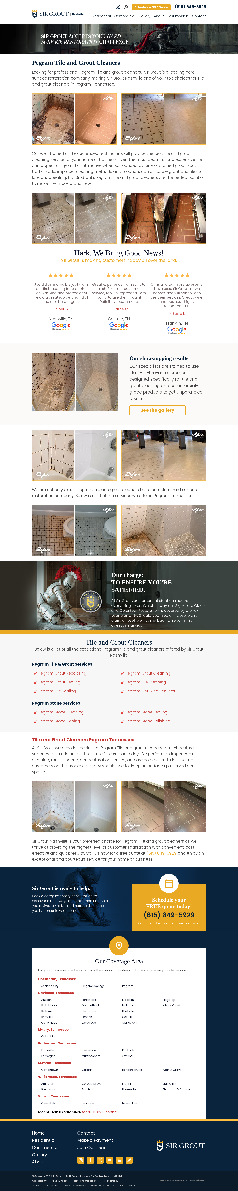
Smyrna (127, 1056)
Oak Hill (127, 1017)
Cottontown (49, 1070)
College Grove (91, 1084)
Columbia (48, 1036)
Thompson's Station (176, 1089)
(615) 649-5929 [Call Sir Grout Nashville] (190, 7)
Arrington (47, 1084)
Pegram (127, 986)
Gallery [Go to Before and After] (144, 16)
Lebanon (88, 1103)
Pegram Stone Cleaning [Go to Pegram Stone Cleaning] (61, 712)
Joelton (87, 1017)
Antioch (46, 1000)
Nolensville (129, 1089)
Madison (128, 1000)
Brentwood (48, 1089)
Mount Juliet (130, 1103)
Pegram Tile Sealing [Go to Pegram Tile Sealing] (57, 691)
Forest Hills (89, 1000)
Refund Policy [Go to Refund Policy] (110, 1180)
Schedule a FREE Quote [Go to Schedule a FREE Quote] (151, 7)
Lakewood (89, 1022)
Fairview (87, 1089)
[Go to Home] (59, 13)
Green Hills (48, 1103)
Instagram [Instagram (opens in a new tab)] (80, 1160)
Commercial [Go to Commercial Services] (124, 16)
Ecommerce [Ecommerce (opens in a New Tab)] (181, 1180)
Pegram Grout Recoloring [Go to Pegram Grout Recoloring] (62, 673)
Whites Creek (171, 1005)
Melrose (127, 1005)
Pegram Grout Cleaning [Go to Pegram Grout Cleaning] (148, 673)
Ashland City (49, 986)
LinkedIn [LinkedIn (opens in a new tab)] (119, 1160)
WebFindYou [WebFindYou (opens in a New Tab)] (199, 1180)
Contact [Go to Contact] (199, 16)
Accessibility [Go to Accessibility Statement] (39, 1180)
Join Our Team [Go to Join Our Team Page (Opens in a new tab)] (92, 1148)
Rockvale (128, 1050)
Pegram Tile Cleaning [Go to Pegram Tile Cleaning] (145, 682)
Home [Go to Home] (38, 1133)
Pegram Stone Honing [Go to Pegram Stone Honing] (59, 721)
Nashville (128, 1011)
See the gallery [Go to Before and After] (157, 410)
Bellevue (46, 1011)
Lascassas (89, 1050)
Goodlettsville (91, 1005)
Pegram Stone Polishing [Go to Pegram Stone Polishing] (147, 721)
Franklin (127, 1084)
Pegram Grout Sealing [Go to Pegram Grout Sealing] (59, 682)
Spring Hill (169, 1084)
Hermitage (89, 1011)
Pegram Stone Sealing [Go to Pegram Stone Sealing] (146, 712)
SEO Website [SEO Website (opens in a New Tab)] (167, 1180)
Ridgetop (169, 1000)
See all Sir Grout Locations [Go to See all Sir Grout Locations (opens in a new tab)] (100, 1112)
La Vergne (48, 1056)
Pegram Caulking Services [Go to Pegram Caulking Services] (150, 691)
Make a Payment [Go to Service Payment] (95, 1140)
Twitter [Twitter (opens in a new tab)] (100, 1160)
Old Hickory (129, 1022)
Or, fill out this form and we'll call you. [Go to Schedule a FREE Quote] (169, 923)
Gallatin (87, 1070)
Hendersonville (132, 1070)
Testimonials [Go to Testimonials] (178, 16)
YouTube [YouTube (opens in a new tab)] (109, 1160)
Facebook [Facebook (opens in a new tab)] (90, 1160)
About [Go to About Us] (159, 16)
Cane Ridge (49, 1022)
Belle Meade (49, 1005)
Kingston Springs (93, 986)
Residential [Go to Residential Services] (101, 16)
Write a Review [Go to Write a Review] (118, 7)
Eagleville (47, 1050)
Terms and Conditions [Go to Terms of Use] (85, 1180)
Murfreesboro (91, 1056)
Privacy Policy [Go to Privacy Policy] (59, 1180)
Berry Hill (47, 1017)
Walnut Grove (172, 1070)
